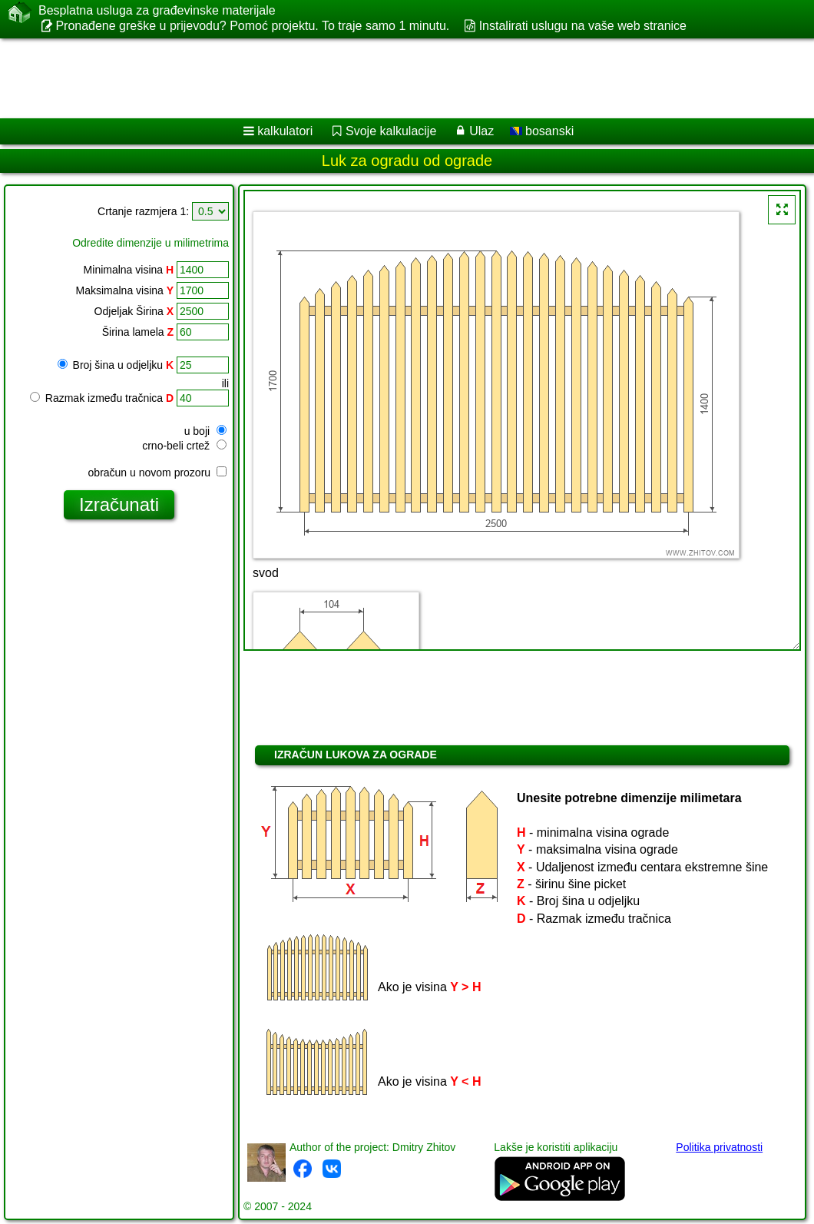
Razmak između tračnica (102, 398)
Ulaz (481, 131)
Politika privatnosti (719, 1147)
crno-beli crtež (184, 446)
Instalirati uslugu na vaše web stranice (583, 25)
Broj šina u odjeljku (116, 365)
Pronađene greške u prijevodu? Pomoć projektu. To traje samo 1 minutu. (252, 25)
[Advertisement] (392, 78)
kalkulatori (285, 131)
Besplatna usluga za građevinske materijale (157, 11)
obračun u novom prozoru (157, 472)
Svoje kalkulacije (391, 131)
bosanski (542, 131)
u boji (205, 431)
